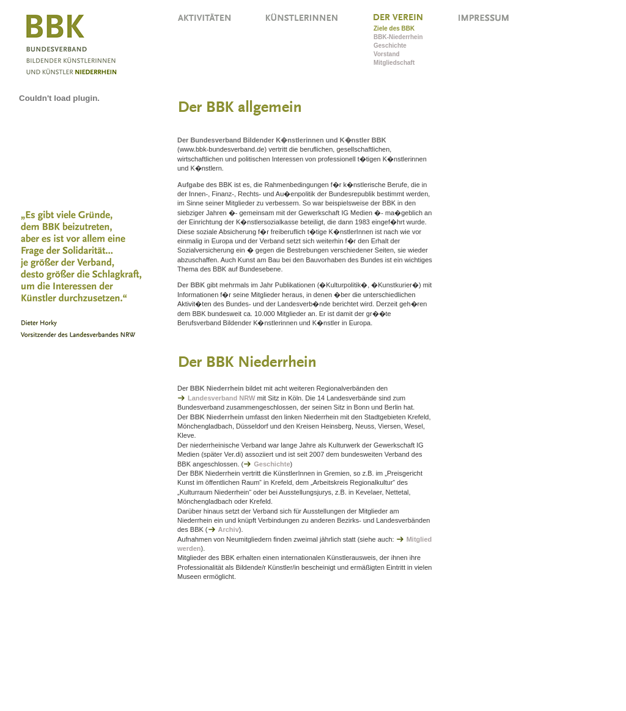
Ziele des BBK (394, 28)
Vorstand (387, 54)
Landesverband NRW (221, 398)
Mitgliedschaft (394, 62)
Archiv (228, 529)
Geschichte (390, 45)
